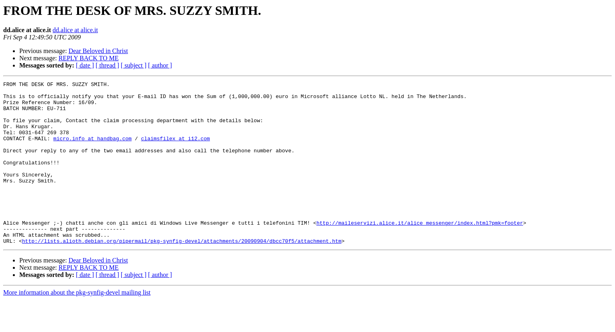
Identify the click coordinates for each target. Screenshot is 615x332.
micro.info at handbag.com (92, 150)
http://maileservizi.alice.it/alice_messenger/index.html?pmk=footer (419, 251)
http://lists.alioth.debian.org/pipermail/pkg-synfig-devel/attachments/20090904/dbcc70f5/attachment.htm (182, 273)
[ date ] (85, 65)
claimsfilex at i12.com (175, 150)
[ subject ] (134, 65)
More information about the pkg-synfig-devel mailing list (77, 325)
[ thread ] (107, 65)
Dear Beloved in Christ (98, 50)
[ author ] (160, 65)
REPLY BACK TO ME (89, 58)
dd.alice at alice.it (75, 30)
